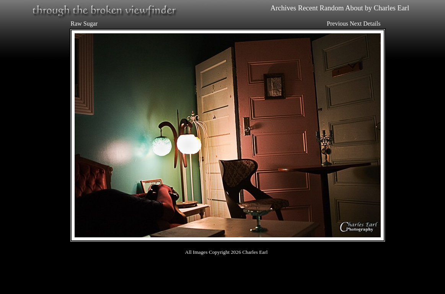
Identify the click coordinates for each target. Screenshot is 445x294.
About (354, 8)
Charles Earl (391, 8)
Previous (337, 23)
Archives (283, 8)
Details (371, 23)
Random (331, 8)
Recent (308, 8)
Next (356, 23)
